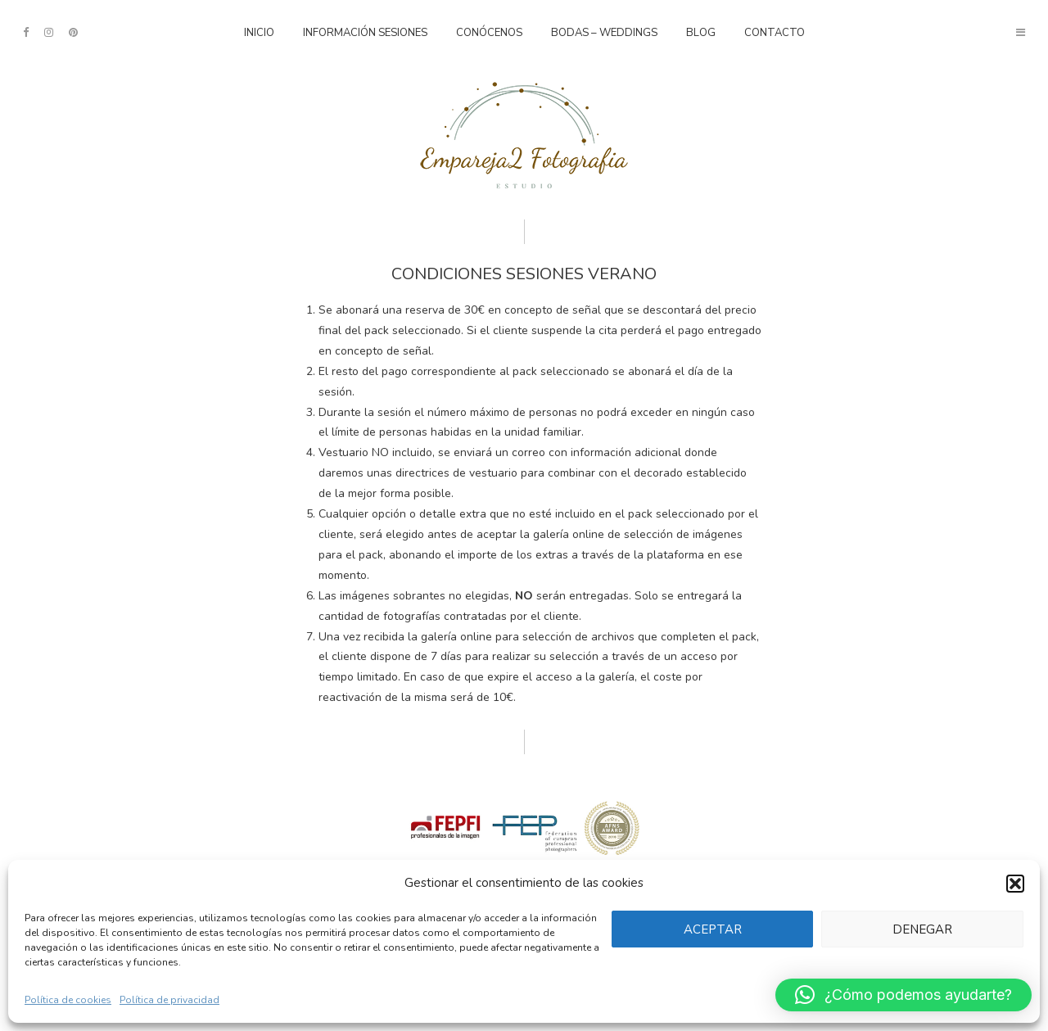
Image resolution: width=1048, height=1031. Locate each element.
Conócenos (489, 32)
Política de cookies (68, 999)
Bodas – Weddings (604, 32)
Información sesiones (365, 32)
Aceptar (709, 929)
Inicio (259, 32)
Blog (701, 32)
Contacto (774, 32)
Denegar (921, 929)
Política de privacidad (169, 999)
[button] (1015, 883)
